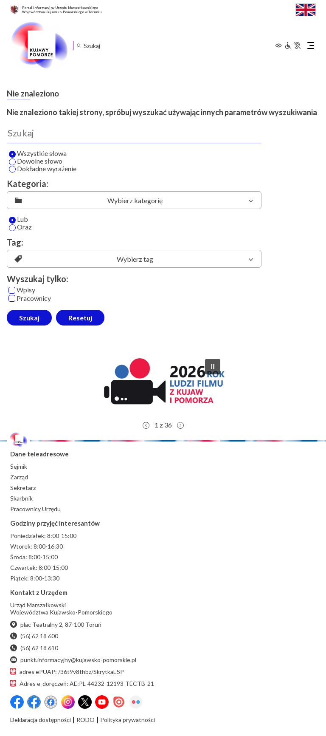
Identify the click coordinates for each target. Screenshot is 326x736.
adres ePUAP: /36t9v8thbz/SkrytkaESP (67, 671)
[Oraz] (12, 227)
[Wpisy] (11, 290)
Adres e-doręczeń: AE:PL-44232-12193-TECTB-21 (82, 683)
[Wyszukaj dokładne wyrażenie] (12, 169)
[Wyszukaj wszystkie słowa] (12, 154)
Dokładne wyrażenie (42, 169)
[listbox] (134, 200)
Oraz (20, 227)
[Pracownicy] (11, 298)
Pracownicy (29, 298)
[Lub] (12, 220)
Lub (18, 220)
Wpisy (21, 290)
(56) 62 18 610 (34, 647)
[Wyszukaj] (134, 133)
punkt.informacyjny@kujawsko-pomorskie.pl (73, 659)
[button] (163, 384)
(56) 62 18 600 (34, 636)
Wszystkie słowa (38, 154)
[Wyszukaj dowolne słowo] (12, 162)
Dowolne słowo (35, 161)
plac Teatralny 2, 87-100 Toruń (55, 624)
